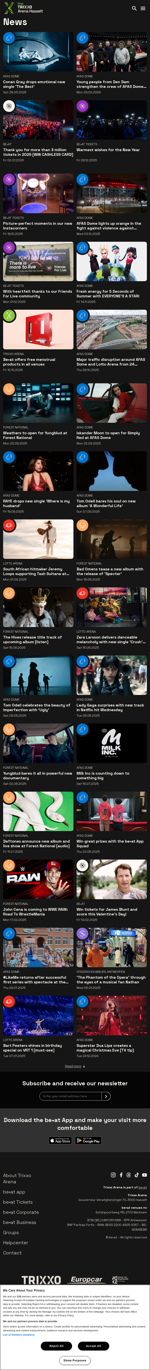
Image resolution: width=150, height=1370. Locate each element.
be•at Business (19, 1222)
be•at (142, 1187)
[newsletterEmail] (75, 1096)
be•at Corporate (21, 1212)
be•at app (14, 1192)
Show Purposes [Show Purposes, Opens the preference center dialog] (74, 1360)
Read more (75, 1066)
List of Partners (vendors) (19, 1334)
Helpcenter (15, 1243)
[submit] (106, 1096)
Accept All (93, 1346)
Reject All (56, 1346)
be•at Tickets (18, 1202)
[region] (75, 1327)
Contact (12, 1253)
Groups (11, 1232)
